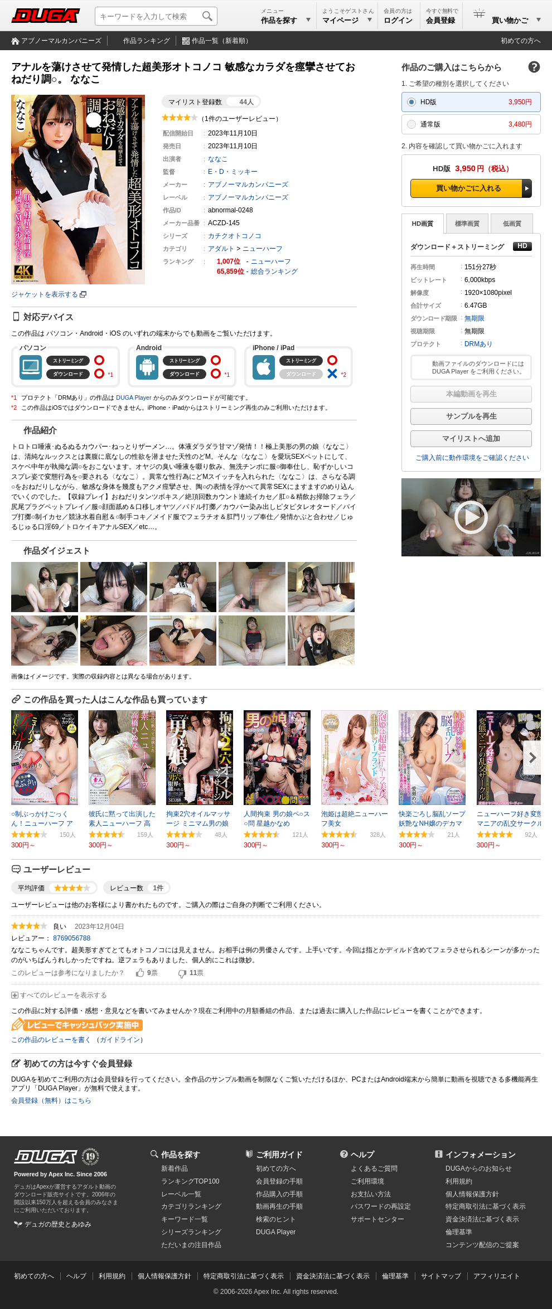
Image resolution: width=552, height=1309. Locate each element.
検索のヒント (276, 1219)
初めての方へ (521, 41)
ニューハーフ (263, 249)
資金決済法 (482, 1219)
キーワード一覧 (184, 1219)
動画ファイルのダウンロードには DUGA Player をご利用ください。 (478, 367)
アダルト (221, 249)
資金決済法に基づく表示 (333, 1276)
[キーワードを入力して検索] (156, 16)
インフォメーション (481, 1154)
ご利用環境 (367, 1181)
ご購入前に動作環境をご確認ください (472, 458)
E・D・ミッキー (233, 172)
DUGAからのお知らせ (479, 1168)
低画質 (512, 223)
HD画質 (422, 223)
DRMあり (478, 344)
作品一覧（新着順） (222, 41)
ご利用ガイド (279, 1154)
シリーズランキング (191, 1232)
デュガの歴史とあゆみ (58, 1224)
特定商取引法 (486, 1206)
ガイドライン (120, 1040)
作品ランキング (146, 41)
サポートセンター (377, 1219)
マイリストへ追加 (471, 438)
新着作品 (174, 1168)
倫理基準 (459, 1232)
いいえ (182, 973)
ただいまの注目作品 (191, 1245)
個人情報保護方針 (472, 1194)
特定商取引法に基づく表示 (244, 1276)
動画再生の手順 (279, 1206)
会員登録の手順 (279, 1181)
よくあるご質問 (374, 1168)
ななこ (218, 159)
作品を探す (180, 1154)
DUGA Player (133, 397)
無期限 (474, 318)
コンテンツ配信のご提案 (482, 1245)
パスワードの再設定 (381, 1206)
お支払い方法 (371, 1194)
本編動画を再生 (471, 394)
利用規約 (459, 1181)
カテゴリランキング (191, 1206)
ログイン (398, 20)
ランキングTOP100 (190, 1181)
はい (140, 973)
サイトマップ (441, 1276)
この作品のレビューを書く (51, 1040)
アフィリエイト (496, 1276)
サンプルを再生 (471, 416)
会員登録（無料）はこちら (51, 1100)
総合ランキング (274, 271)
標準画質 (467, 223)
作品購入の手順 (279, 1194)
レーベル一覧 (181, 1194)
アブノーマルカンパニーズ (61, 41)
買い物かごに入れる (468, 188)
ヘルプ (362, 1154)
